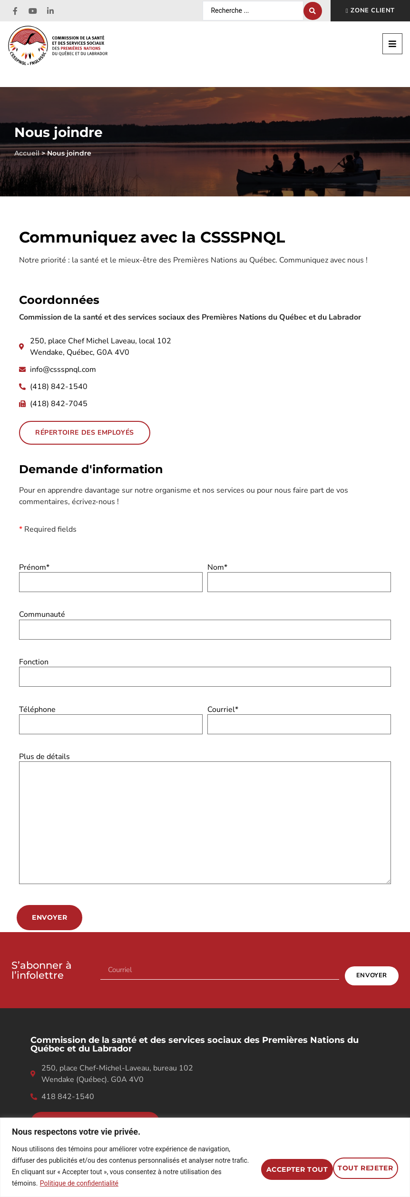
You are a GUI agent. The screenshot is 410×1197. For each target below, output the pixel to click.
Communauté (205, 622)
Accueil (26, 152)
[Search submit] (312, 11)
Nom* (299, 575)
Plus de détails (205, 819)
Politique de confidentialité (79, 1183)
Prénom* (111, 575)
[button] (392, 43)
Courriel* (299, 717)
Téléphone (111, 717)
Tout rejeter (256, 1160)
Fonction (205, 670)
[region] (205, 1151)
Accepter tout (351, 1160)
